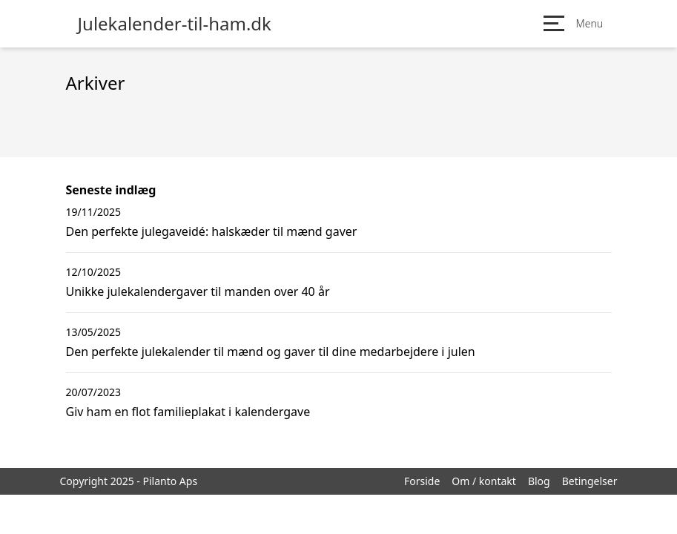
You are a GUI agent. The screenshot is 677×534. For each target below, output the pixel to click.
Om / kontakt (484, 481)
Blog (539, 481)
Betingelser (590, 481)
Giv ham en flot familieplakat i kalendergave (188, 411)
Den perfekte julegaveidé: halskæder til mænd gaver (211, 231)
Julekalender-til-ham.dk (174, 24)
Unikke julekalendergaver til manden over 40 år (198, 291)
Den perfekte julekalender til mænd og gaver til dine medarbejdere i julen (270, 351)
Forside (422, 481)
